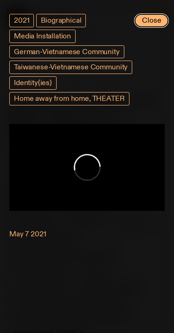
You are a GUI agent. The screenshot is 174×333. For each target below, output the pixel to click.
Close (151, 20)
